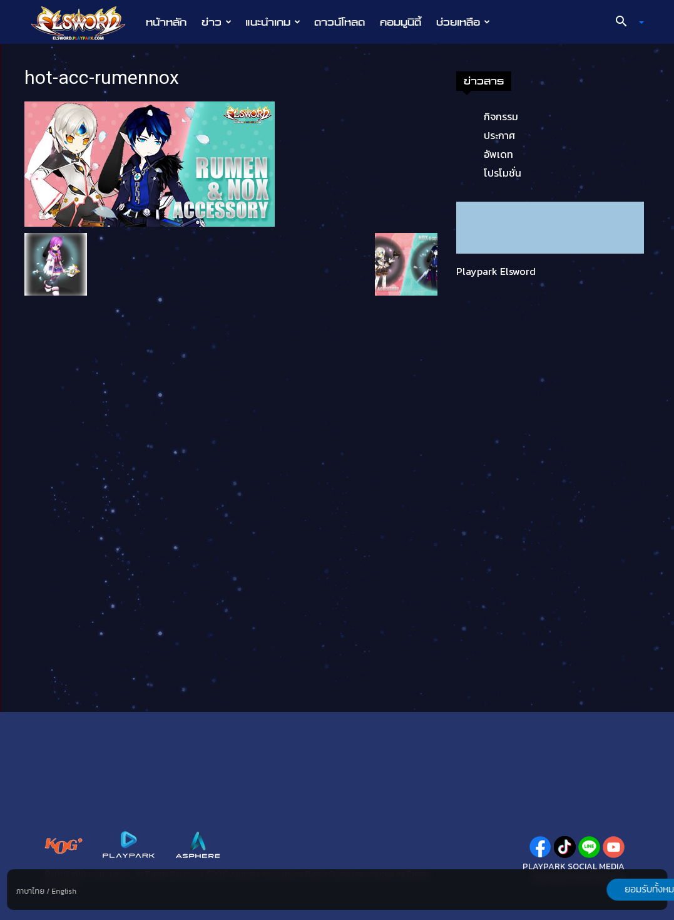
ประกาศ (499, 135)
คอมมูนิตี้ (400, 22)
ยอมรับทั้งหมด (601, 889)
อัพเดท (498, 154)
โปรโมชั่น (502, 172)
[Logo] (85, 22)
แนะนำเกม (272, 22)
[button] (624, 22)
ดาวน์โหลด (339, 22)
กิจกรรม (501, 116)
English (63, 891)
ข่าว (217, 22)
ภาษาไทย (30, 891)
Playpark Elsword (496, 271)
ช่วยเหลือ (463, 22)
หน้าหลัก (166, 22)
